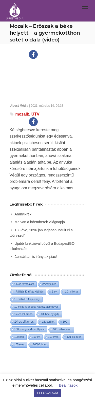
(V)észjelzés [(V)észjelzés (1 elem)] (49, 284)
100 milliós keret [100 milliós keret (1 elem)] (62, 329)
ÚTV (35, 114)
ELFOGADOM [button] (47, 393)
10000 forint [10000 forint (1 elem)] (39, 344)
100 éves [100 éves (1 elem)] (53, 337)
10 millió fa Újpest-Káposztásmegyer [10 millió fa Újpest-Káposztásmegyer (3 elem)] (36, 306)
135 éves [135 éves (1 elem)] (19, 344)
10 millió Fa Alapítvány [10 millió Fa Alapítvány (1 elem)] (27, 299)
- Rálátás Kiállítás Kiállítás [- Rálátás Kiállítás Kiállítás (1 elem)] (29, 291)
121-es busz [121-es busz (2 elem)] (74, 337)
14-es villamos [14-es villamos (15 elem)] (24, 321)
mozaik (22, 114)
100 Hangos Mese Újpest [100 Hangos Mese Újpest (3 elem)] (29, 329)
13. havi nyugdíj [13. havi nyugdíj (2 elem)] (50, 314)
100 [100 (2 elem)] (65, 321)
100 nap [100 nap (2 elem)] (19, 337)
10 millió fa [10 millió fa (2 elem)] (71, 291)
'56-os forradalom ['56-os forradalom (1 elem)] (24, 284)
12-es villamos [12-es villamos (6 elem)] (23, 314)
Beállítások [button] (68, 385)
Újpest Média (19, 105)
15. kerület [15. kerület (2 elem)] (48, 321)
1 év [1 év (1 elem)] (54, 291)
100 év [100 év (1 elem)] (36, 337)
